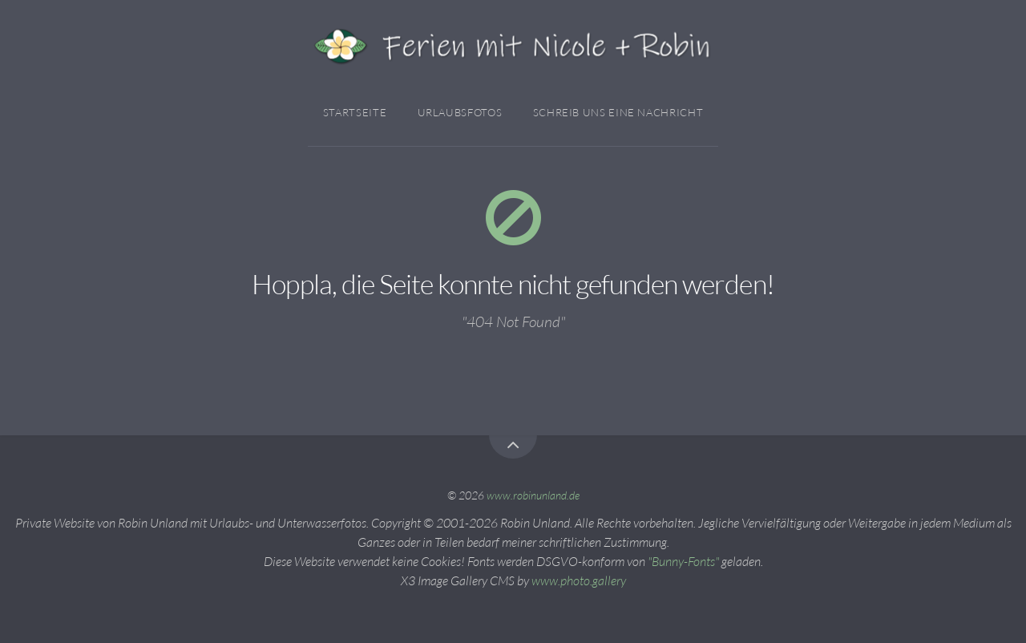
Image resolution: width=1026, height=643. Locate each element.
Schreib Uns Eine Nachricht (618, 112)
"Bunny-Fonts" (683, 561)
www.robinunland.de (533, 495)
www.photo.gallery (578, 580)
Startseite (354, 112)
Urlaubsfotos (460, 112)
